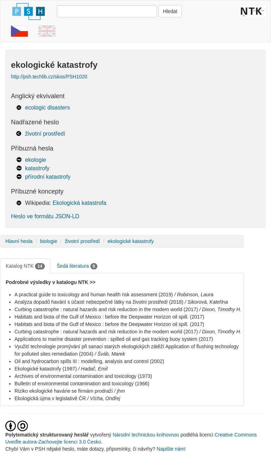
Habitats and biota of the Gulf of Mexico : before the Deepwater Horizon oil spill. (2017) (109, 317)
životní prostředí (45, 134)
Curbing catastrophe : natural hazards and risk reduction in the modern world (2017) (106, 309)
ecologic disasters (47, 108)
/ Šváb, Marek (110, 354)
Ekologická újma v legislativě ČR (50, 398)
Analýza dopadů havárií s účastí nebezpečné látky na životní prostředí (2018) (98, 302)
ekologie (35, 160)
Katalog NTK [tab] (25, 266)
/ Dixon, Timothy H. (220, 309)
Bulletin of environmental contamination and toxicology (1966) (81, 383)
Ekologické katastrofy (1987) (45, 369)
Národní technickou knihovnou (146, 435)
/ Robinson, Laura (193, 294)
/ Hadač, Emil (93, 369)
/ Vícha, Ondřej (103, 398)
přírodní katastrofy (48, 177)
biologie (48, 241)
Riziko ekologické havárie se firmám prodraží (63, 391)
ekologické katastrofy (131, 241)
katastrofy (37, 168)
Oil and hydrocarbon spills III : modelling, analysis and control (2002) (89, 361)
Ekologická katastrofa (79, 203)
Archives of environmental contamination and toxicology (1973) (83, 376)
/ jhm (119, 391)
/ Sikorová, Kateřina (206, 302)
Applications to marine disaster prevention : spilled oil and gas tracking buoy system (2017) (113, 339)
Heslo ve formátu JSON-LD (45, 216)
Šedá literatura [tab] (77, 266)
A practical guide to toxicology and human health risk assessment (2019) (93, 294)
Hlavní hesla (18, 241)
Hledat (170, 11)
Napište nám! (171, 449)
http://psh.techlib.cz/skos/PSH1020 (49, 76)
